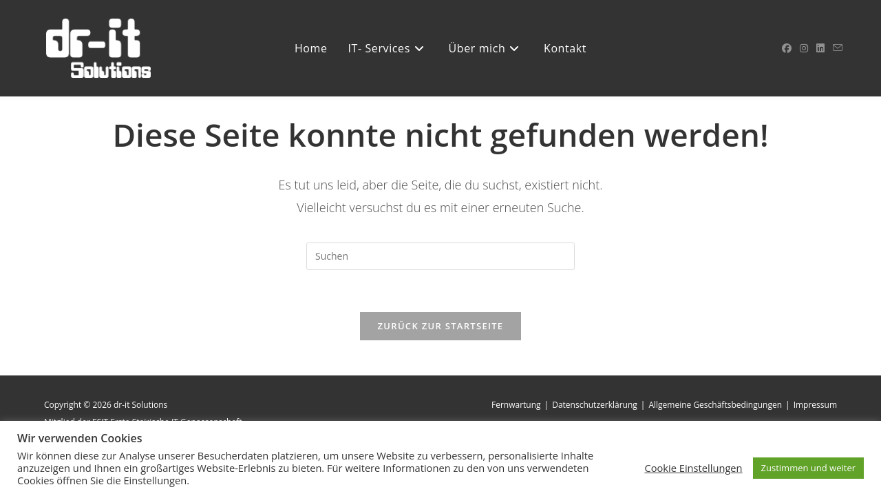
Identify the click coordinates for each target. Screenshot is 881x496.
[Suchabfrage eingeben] (440, 256)
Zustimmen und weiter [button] (808, 468)
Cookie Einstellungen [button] (693, 468)
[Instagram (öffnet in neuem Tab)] (804, 48)
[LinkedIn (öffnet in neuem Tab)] (820, 48)
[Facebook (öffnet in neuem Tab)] (787, 48)
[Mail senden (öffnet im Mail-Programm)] (837, 48)
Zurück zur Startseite (441, 326)
